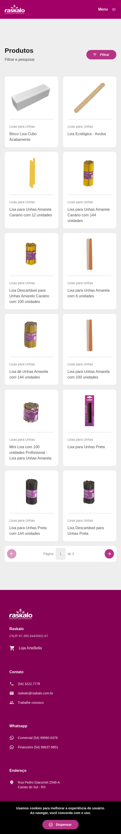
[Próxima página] (109, 554)
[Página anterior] (11, 554)
